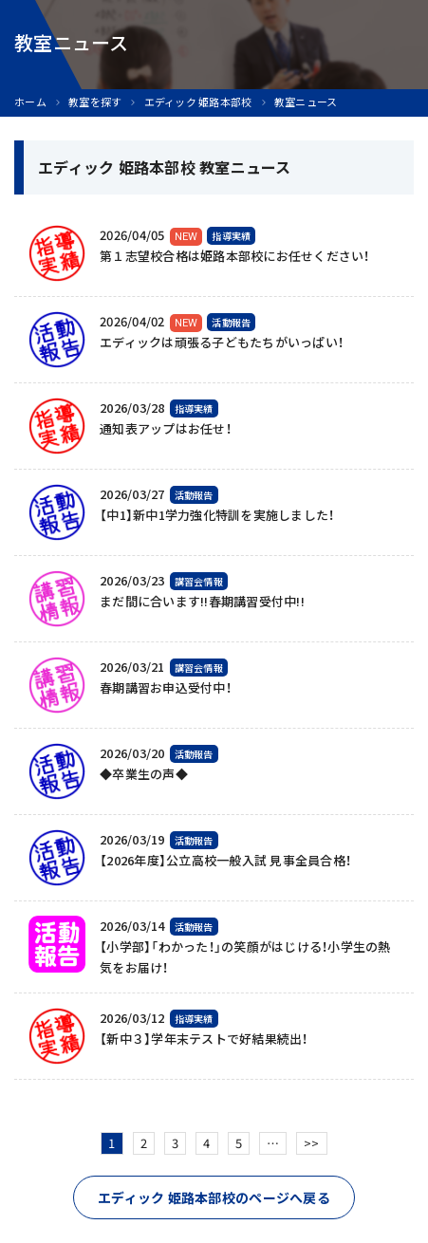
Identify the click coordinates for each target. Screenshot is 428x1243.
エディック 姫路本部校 (198, 102)
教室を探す (94, 102)
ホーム (30, 102)
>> (312, 1143)
